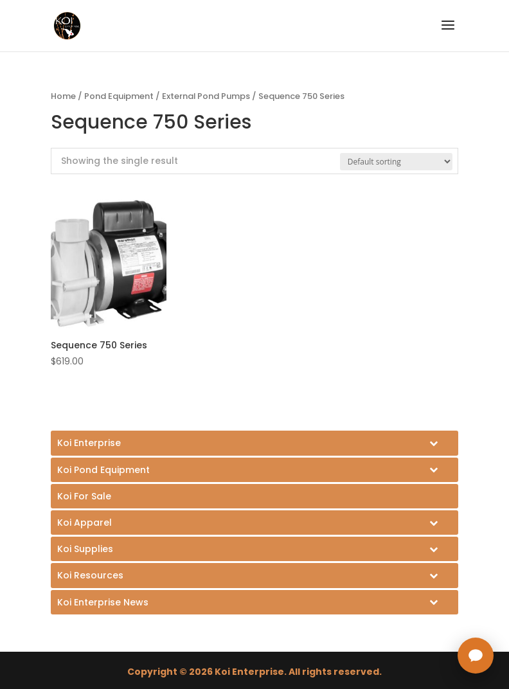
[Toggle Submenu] (254, 443)
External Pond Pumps (206, 96)
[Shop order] (396, 161)
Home (63, 96)
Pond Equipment (119, 96)
